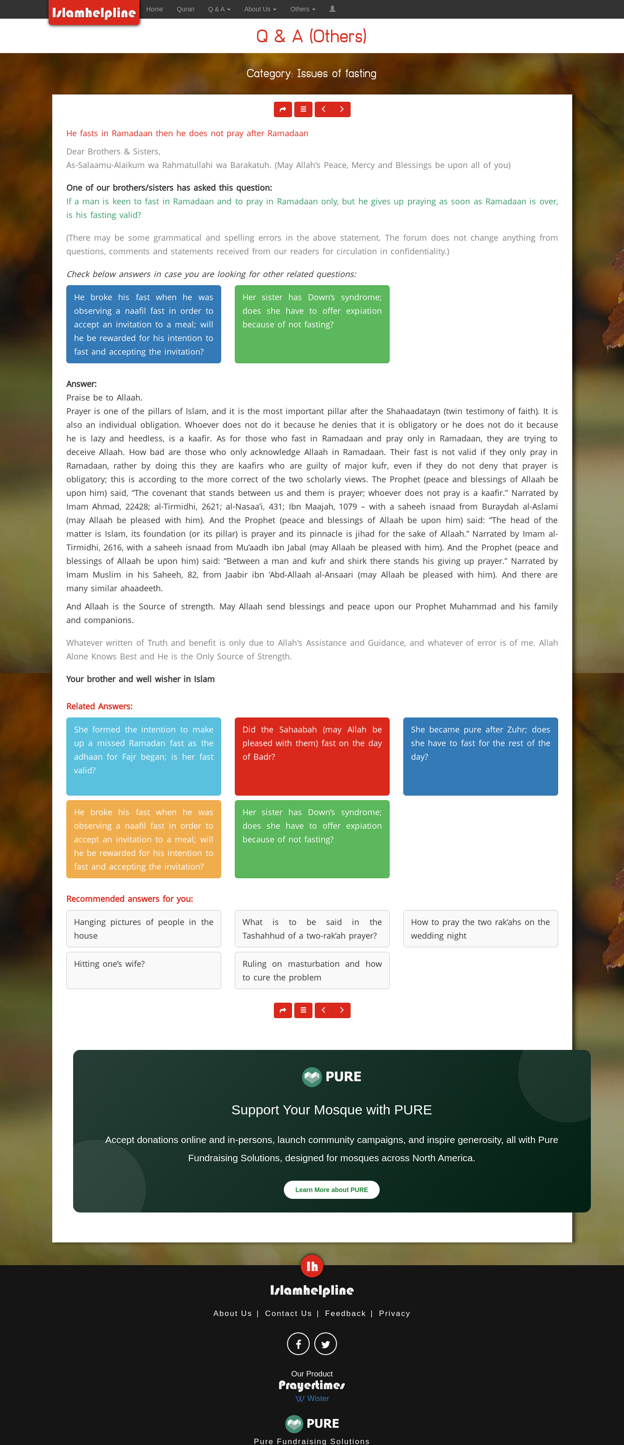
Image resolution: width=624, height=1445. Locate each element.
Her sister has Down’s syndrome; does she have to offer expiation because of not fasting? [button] (312, 311)
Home (154, 9)
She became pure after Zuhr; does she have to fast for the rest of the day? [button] (480, 743)
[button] (332, 9)
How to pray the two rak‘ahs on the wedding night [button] (480, 928)
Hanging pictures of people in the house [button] (143, 928)
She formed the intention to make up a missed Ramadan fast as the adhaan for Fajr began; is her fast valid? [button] (143, 750)
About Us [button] (260, 9)
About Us (233, 1313)
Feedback (345, 1313)
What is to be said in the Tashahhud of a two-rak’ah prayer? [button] (312, 928)
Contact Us (288, 1313)
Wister (312, 1398)
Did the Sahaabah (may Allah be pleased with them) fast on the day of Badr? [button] (312, 743)
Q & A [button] (219, 9)
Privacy (395, 1313)
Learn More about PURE (331, 1189)
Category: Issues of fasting (312, 75)
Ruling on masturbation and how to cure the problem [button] (312, 970)
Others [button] (303, 9)
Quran (185, 9)
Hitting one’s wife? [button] (109, 963)
